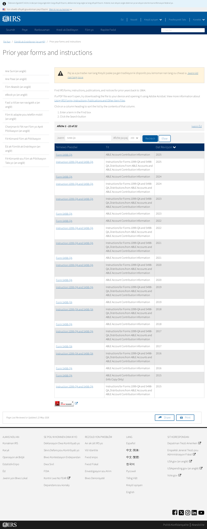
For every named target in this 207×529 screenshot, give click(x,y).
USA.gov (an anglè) (179, 461)
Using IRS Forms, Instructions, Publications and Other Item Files (89, 100)
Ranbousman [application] (42, 30)
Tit (107, 147)
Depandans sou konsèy (57, 485)
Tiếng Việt (131, 478)
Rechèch (150, 138)
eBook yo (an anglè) (16, 95)
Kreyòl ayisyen (153, 19)
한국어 (130, 464)
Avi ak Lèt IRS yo (94, 443)
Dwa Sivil (49, 464)
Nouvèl (133, 19)
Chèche (202, 30)
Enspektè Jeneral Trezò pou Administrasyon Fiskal (182, 452)
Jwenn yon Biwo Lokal (15, 478)
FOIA (46, 471)
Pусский (131, 471)
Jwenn (60, 138)
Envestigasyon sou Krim (98, 471)
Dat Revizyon (166, 147)
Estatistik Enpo (11, 464)
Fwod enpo (91, 457)
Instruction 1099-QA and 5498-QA (74, 162)
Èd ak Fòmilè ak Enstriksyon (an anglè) (22, 149)
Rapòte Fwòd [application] (108, 30)
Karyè (6, 450)
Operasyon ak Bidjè (13, 457)
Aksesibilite (198, 525)
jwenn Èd (196, 126)
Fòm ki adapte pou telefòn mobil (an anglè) (24, 117)
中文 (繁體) (132, 457)
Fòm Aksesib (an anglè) (18, 87)
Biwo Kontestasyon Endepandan (62, 457)
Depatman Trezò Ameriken (184, 443)
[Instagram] (187, 512)
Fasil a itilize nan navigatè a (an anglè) (22, 105)
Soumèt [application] (10, 30)
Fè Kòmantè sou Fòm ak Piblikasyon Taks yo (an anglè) (25, 161)
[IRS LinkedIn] (194, 512)
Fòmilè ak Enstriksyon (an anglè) (29, 41)
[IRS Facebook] (174, 512)
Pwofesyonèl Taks (177, 19)
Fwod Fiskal (91, 464)
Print (187, 418)
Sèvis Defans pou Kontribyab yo (61, 450)
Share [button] (167, 418)
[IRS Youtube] (201, 512)
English (130, 492)
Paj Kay (6, 41)
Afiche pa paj (120, 138)
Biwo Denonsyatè (95, 478)
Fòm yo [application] (89, 30)
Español (130, 443)
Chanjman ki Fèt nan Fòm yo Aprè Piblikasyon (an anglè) (24, 129)
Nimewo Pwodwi (66, 147)
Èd (122, 19)
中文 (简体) (132, 450)
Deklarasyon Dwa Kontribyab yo (62, 443)
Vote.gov (174, 475)
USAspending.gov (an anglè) (184, 468)
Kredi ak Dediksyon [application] (67, 30)
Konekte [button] (199, 19)
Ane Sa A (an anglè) (15, 71)
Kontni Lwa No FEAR (57, 478)
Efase (165, 138)
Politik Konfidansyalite (176, 525)
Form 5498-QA (64, 155)
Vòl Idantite (91, 450)
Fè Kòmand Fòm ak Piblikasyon (23, 139)
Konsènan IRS (10, 443)
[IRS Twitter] (181, 512)
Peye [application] (25, 30)
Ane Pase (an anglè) (16, 79)
